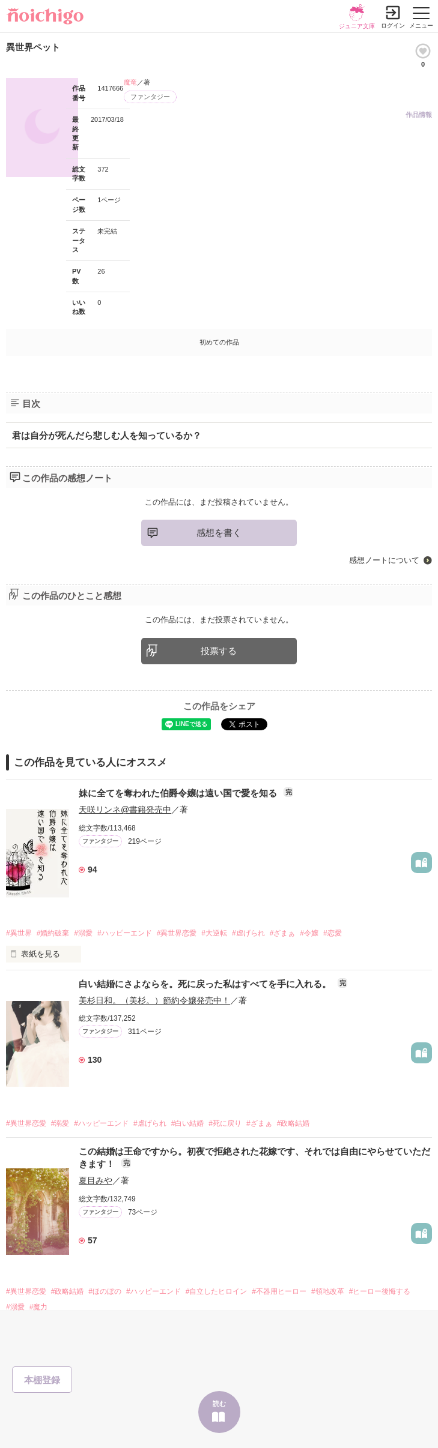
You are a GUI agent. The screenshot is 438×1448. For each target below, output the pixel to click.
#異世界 (19, 933)
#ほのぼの (104, 1291)
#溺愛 (83, 933)
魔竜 (130, 82)
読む (219, 1403)
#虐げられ (248, 933)
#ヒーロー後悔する (380, 1291)
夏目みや (95, 1180)
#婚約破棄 (53, 933)
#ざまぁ (283, 933)
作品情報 (419, 114)
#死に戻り (225, 1123)
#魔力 (38, 1307)
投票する (219, 651)
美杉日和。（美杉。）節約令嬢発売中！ (154, 1000)
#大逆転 (214, 933)
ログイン (393, 25)
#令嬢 (309, 933)
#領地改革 (327, 1291)
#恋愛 (332, 933)
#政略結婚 (293, 1123)
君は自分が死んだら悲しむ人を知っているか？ (106, 435)
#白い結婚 (187, 1123)
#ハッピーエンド (124, 933)
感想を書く (219, 532)
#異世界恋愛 (177, 933)
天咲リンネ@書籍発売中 (125, 809)
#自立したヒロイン (217, 1291)
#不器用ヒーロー (279, 1291)
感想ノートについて (384, 560)
